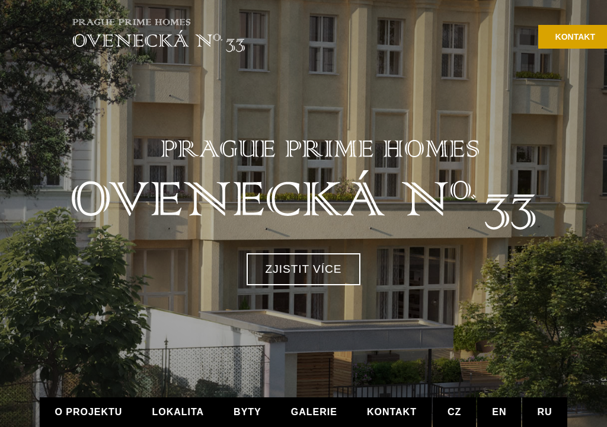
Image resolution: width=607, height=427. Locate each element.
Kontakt (575, 37)
